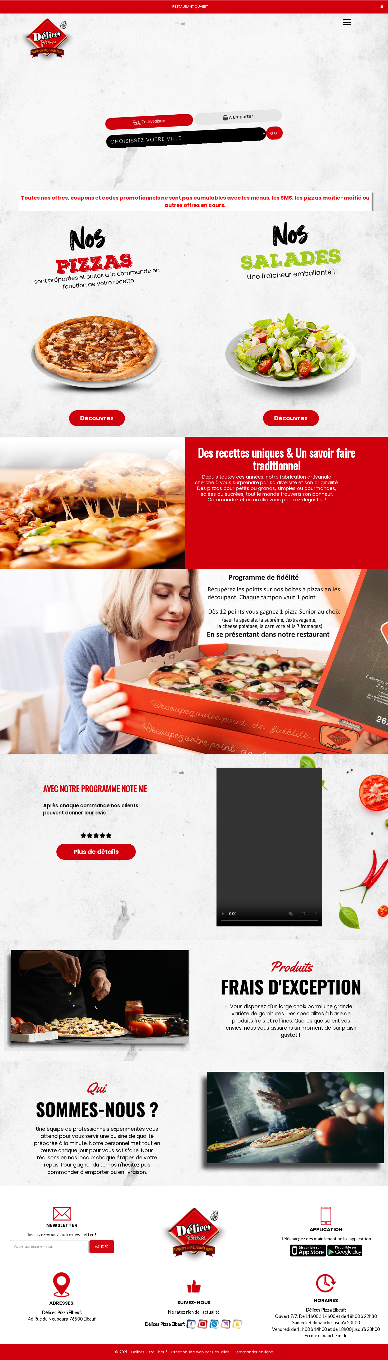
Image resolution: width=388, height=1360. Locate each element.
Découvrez (97, 418)
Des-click (220, 1352)
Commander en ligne (253, 1352)
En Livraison (149, 121)
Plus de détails (96, 852)
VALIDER (102, 1246)
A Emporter (238, 116)
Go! (274, 133)
